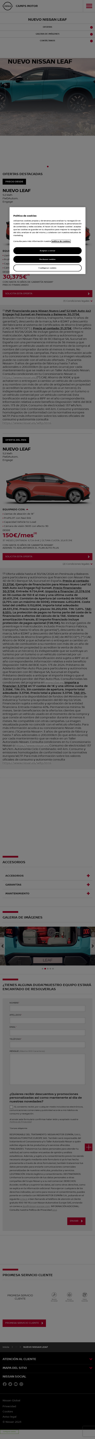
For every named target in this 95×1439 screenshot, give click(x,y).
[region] (47, 240)
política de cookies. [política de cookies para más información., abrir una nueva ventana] (61, 241)
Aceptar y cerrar (47, 251)
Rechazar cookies (47, 259)
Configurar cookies (47, 268)
